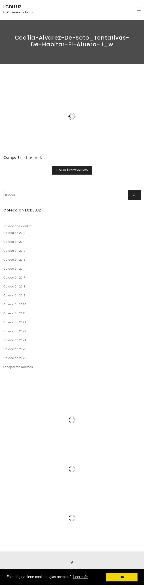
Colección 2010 (14, 233)
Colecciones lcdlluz (17, 226)
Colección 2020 (14, 304)
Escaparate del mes (18, 367)
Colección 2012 (14, 251)
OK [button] (121, 577)
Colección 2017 (14, 277)
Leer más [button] (80, 577)
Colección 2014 (14, 268)
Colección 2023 (14, 331)
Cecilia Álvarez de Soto (72, 170)
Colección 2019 (14, 295)
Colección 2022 (14, 322)
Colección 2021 (14, 313)
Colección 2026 (14, 358)
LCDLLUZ (12, 7)
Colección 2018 (14, 286)
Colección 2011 (13, 242)
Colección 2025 (14, 349)
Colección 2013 (14, 260)
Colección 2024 (14, 340)
